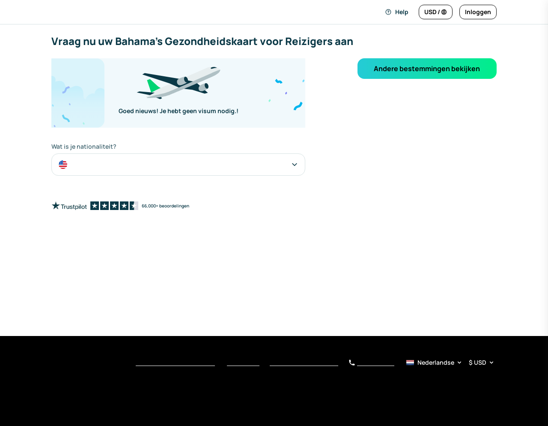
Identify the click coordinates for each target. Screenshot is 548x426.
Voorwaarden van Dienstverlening (175, 363)
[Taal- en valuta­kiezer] (451, 363)
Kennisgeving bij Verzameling (304, 363)
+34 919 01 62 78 (371, 363)
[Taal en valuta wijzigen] (436, 12)
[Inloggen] (478, 12)
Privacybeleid (243, 363)
